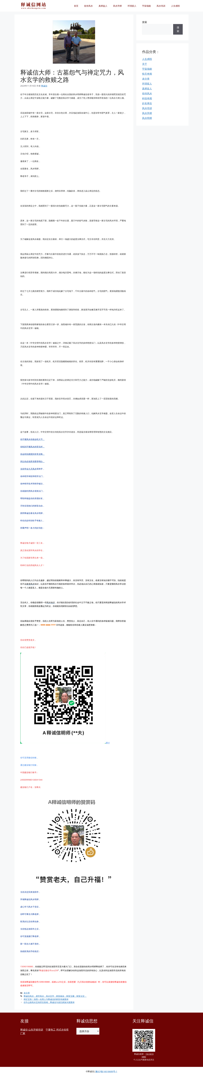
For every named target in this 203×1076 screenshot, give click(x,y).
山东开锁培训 (35, 1029)
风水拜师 (117, 5)
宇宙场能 (146, 5)
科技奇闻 (147, 98)
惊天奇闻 (147, 73)
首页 (76, 5)
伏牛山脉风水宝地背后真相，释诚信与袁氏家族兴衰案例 (49, 1002)
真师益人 (103, 5)
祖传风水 (88, 5)
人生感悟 (175, 5)
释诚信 (24, 1029)
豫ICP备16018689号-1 (106, 1071)
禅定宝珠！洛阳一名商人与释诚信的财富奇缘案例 (46, 999)
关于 (144, 64)
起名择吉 (147, 103)
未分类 (27, 992)
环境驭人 (132, 5)
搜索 (144, 22)
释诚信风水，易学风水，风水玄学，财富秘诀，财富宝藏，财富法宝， (55, 996)
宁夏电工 (51, 1029)
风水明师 (147, 118)
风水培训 (161, 5)
